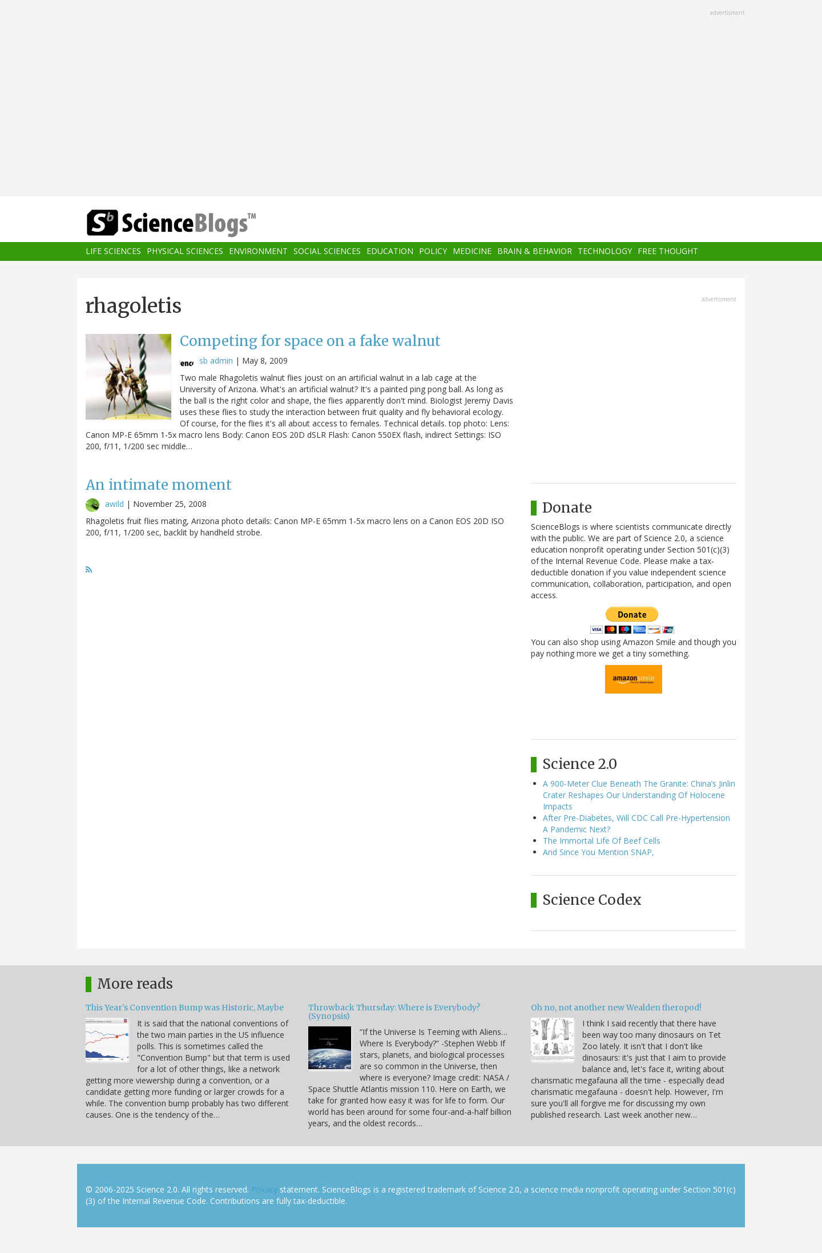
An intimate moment (159, 485)
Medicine (472, 251)
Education (389, 251)
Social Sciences (327, 251)
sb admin (216, 360)
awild (114, 503)
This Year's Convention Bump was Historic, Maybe (185, 1007)
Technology (605, 251)
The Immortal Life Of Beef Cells (601, 840)
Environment (258, 251)
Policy (433, 251)
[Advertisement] (411, 99)
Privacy (264, 1189)
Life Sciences (113, 251)
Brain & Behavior (534, 251)
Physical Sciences (185, 251)
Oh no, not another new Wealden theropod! (616, 1007)
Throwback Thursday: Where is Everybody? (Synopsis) (394, 1011)
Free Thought (668, 251)
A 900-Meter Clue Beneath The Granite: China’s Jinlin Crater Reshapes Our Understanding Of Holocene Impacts (639, 795)
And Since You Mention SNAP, (598, 852)
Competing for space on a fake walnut (310, 341)
